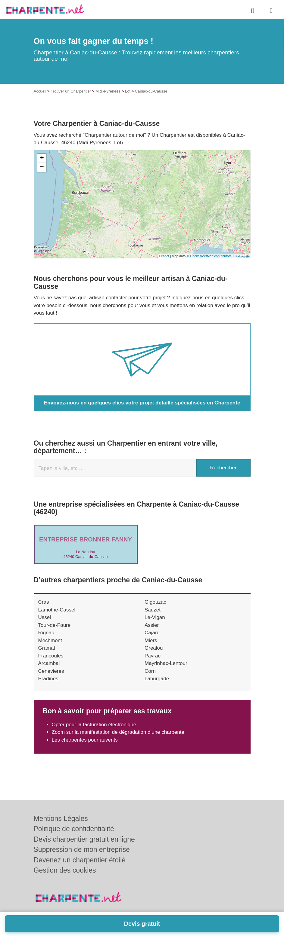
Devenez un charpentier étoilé (80, 860)
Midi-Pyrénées (107, 91)
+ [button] (42, 158)
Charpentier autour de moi (114, 135)
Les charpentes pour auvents (85, 740)
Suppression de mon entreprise (82, 849)
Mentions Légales (61, 818)
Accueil (40, 91)
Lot (127, 91)
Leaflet (164, 256)
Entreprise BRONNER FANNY (85, 539)
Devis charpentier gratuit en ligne (84, 839)
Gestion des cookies (65, 870)
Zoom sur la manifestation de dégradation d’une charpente (118, 732)
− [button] (42, 167)
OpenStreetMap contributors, (211, 256)
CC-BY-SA (241, 256)
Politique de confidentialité (74, 829)
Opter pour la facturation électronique (94, 724)
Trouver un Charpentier (71, 91)
